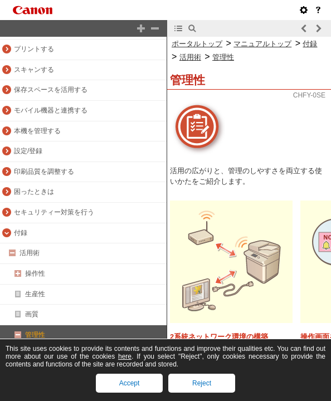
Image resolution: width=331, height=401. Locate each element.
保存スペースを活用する (50, 90)
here (125, 356)
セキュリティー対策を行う (54, 212)
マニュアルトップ (262, 44)
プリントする (34, 49)
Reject (201, 383)
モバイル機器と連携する (50, 110)
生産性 (35, 294)
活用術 (30, 253)
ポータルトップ (197, 44)
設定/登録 (28, 151)
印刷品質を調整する (44, 171)
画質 (31, 314)
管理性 (35, 335)
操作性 (35, 273)
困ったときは (34, 191)
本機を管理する (37, 131)
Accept (129, 383)
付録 (20, 233)
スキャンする (34, 70)
